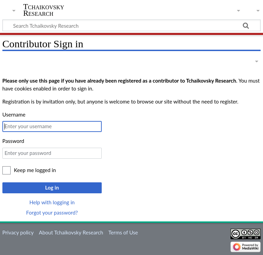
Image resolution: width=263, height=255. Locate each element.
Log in (52, 187)
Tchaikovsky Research (43, 10)
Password (13, 141)
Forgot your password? (52, 212)
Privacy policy (18, 232)
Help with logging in (52, 202)
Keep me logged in (35, 170)
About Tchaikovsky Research (71, 232)
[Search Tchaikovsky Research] (131, 25)
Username (13, 114)
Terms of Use (123, 232)
